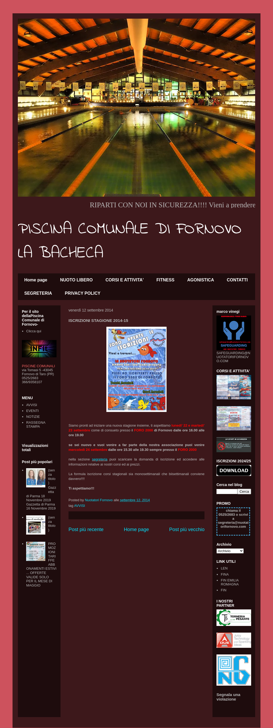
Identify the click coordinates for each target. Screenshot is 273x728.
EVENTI (32, 411)
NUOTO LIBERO (76, 280)
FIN (223, 590)
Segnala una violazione (228, 696)
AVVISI (79, 506)
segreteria (99, 459)
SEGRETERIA (38, 293)
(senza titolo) (51, 476)
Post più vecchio (186, 529)
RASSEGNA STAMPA (35, 424)
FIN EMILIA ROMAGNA (230, 582)
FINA (225, 574)
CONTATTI (237, 280)
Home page (35, 280)
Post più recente (86, 529)
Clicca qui (33, 331)
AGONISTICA (200, 280)
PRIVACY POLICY (83, 293)
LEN (224, 568)
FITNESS (165, 280)
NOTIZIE (33, 417)
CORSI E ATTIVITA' (125, 280)
